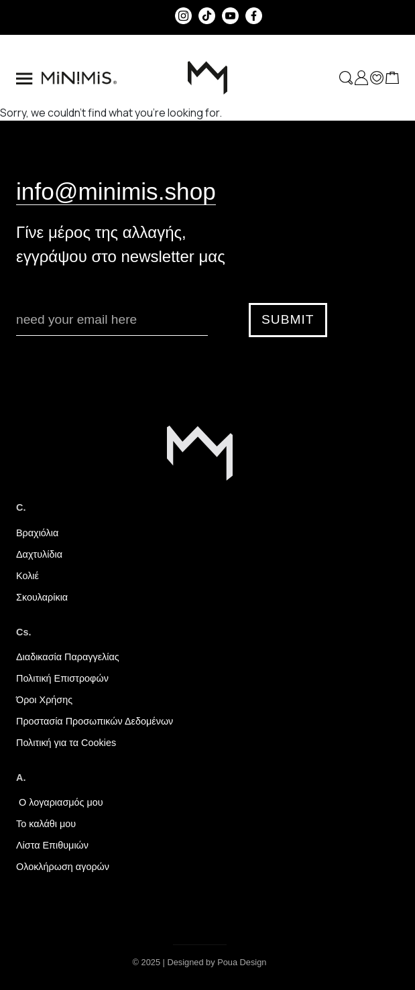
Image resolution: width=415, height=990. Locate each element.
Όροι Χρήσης (44, 699)
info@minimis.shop (116, 191)
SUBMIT (287, 319)
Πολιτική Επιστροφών (62, 678)
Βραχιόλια (37, 533)
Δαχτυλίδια (39, 554)
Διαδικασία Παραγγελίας (67, 657)
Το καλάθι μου (46, 823)
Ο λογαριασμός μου (59, 802)
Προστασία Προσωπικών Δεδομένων (94, 721)
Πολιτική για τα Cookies (66, 742)
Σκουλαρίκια (42, 597)
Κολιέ (27, 575)
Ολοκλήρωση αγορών (62, 866)
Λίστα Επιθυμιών (52, 845)
